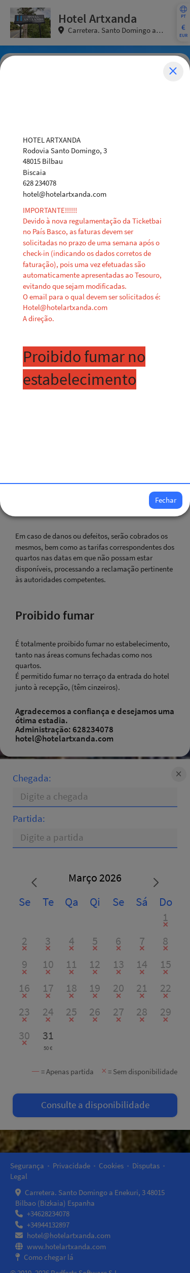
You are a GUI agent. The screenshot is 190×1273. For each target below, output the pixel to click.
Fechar (165, 500)
